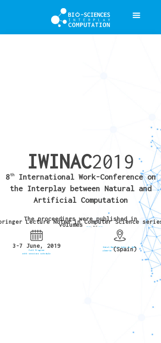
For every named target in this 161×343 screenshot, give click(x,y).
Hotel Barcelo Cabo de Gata (120, 247)
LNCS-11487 (100, 226)
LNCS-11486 (88, 226)
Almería (108, 251)
